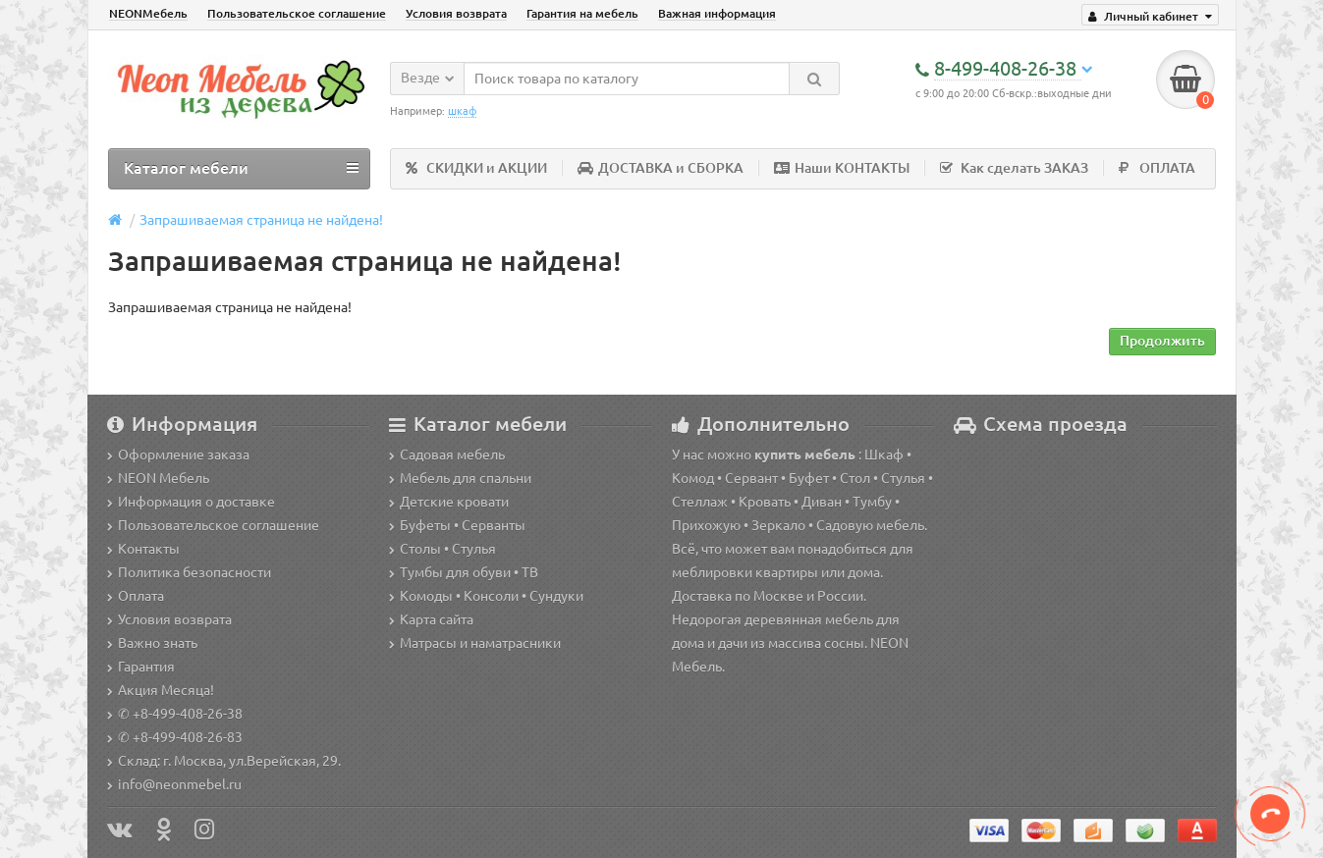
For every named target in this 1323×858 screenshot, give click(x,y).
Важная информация (717, 13)
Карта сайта (431, 619)
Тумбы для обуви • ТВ (463, 572)
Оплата (135, 596)
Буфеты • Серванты (457, 525)
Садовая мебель (447, 454)
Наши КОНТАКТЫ (842, 168)
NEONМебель (148, 13)
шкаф (462, 111)
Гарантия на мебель (582, 13)
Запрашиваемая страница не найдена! (261, 220)
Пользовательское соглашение (296, 13)
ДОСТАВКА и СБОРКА (661, 168)
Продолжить (1162, 341)
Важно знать (152, 643)
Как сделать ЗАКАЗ (1014, 168)
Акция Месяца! (160, 690)
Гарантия (141, 666)
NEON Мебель (158, 478)
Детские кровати (449, 501)
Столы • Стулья (442, 549)
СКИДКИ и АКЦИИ (476, 168)
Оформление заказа (178, 454)
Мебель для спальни (460, 478)
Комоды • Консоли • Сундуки (486, 596)
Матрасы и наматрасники (475, 643)
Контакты (143, 549)
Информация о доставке (191, 501)
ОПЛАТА (1157, 168)
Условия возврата (456, 13)
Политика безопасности (189, 572)
